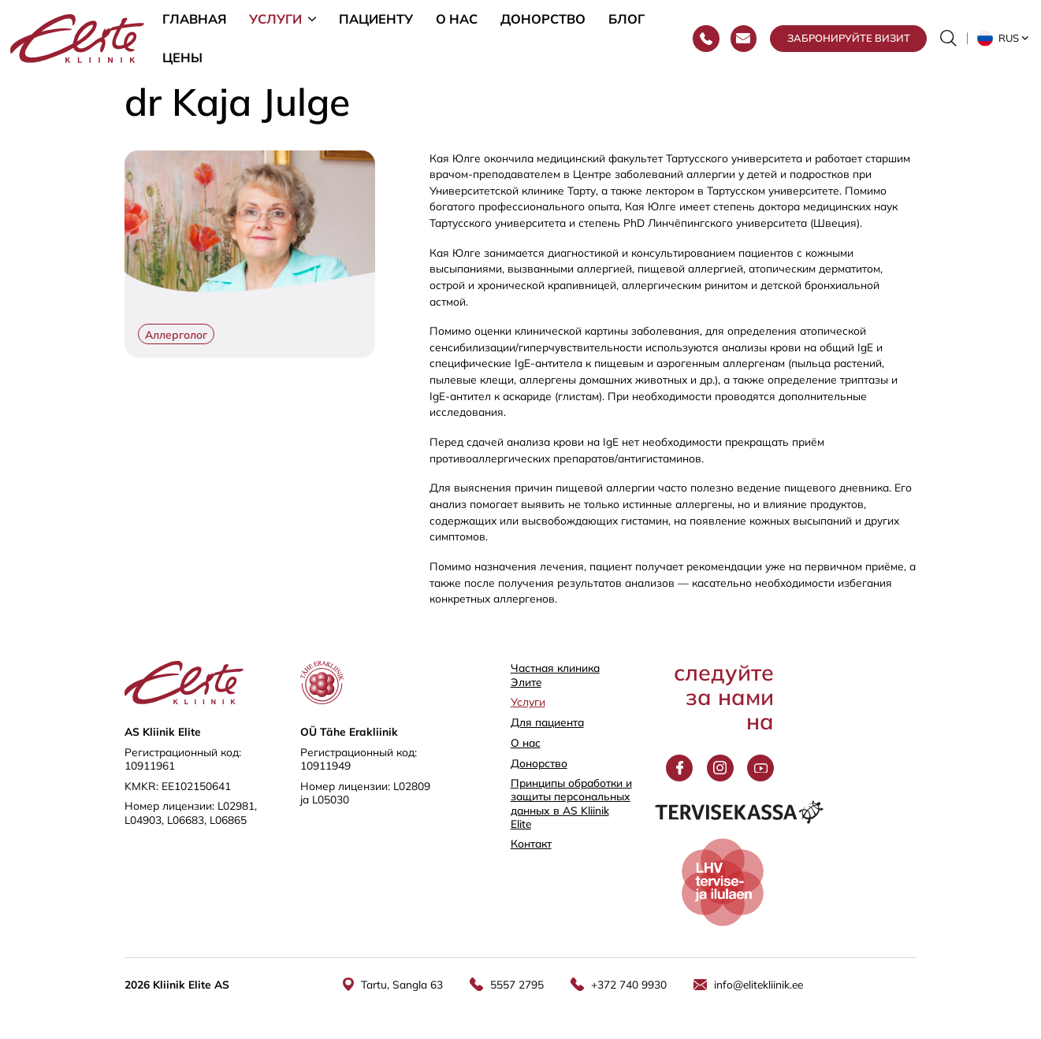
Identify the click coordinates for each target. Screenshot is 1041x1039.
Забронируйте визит (848, 40)
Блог (626, 20)
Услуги (275, 20)
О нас (457, 20)
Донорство (543, 20)
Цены (182, 61)
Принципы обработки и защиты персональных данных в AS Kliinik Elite (571, 802)
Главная (194, 20)
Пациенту (376, 20)
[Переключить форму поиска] (948, 40)
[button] (1004, 40)
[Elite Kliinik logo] (77, 39)
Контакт (531, 843)
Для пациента (547, 722)
